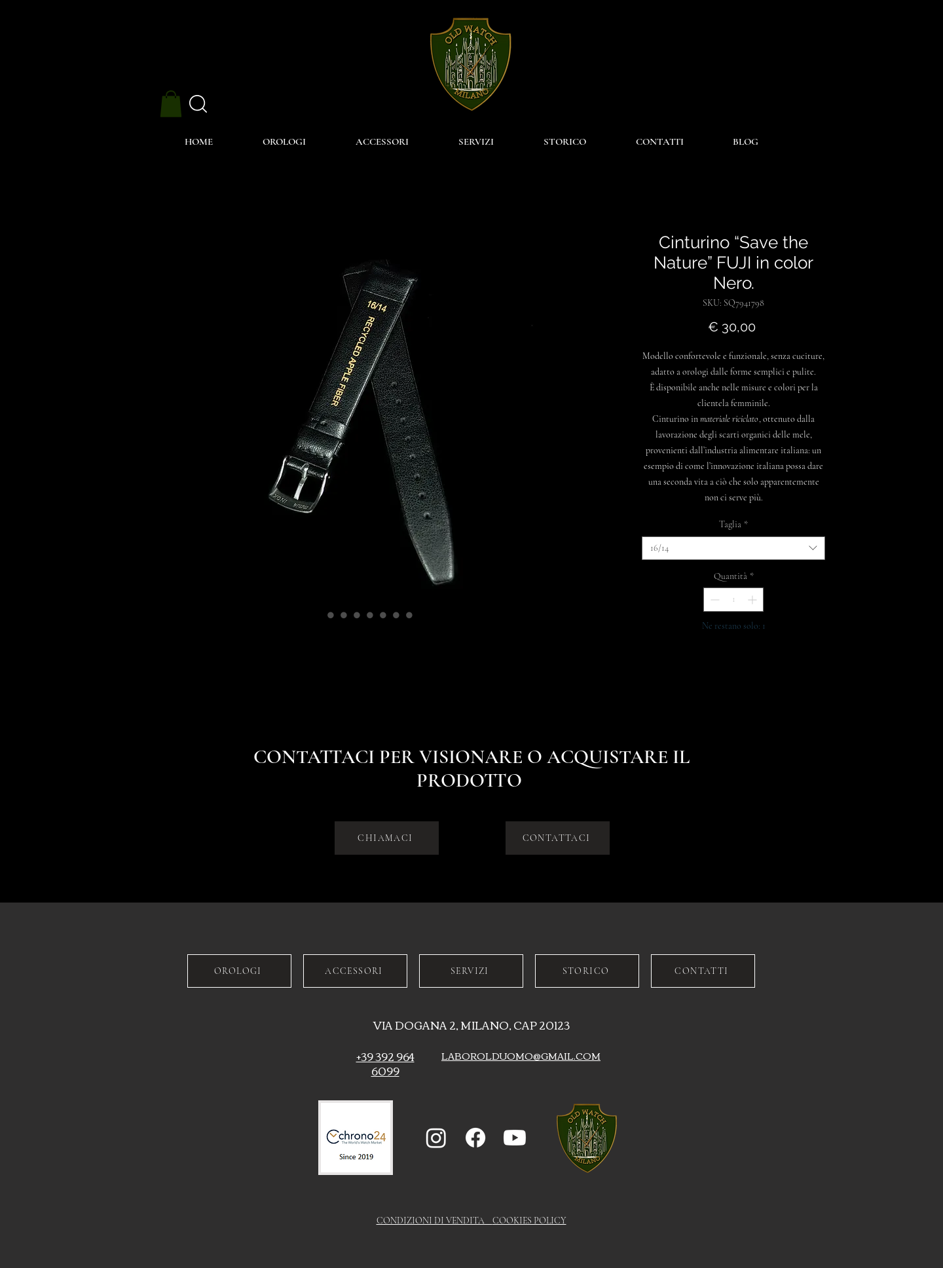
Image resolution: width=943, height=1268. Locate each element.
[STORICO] (587, 971)
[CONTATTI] (703, 971)
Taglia (733, 524)
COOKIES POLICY (529, 1220)
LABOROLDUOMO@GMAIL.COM (521, 1055)
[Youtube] (515, 1138)
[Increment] (753, 599)
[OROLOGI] (239, 971)
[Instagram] (436, 1138)
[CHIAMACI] (387, 838)
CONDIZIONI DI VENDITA (434, 1220)
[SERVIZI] (471, 971)
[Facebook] (475, 1138)
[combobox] (733, 548)
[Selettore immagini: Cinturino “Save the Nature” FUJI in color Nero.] (317, 615)
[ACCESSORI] (355, 971)
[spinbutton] (733, 599)
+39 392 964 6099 (385, 1064)
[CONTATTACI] (558, 838)
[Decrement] (713, 599)
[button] (171, 103)
